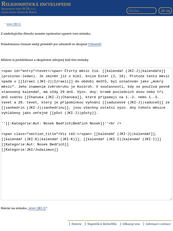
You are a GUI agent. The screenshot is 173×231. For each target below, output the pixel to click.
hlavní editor (8, 12)
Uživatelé (94, 44)
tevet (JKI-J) (14, 24)
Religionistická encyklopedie (36, 3)
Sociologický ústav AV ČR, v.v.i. (18, 8)
